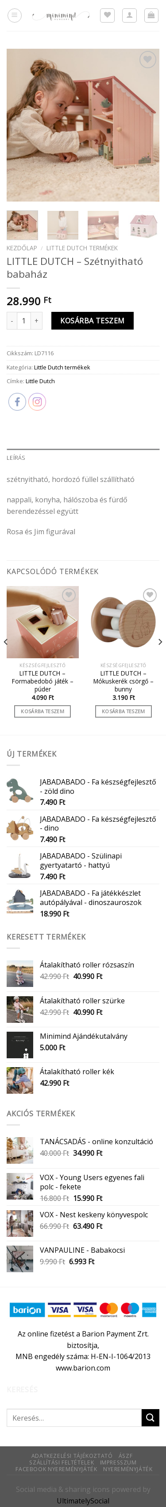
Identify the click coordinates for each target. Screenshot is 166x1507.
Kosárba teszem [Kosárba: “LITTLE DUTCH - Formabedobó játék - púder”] (42, 711)
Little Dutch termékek (82, 248)
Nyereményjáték (128, 1469)
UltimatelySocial (83, 1501)
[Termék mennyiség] (24, 321)
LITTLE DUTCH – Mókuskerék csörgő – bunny (123, 681)
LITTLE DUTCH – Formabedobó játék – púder (42, 681)
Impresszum (118, 1462)
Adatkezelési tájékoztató (72, 1456)
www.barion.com (83, 1368)
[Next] (159, 659)
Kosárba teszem (92, 321)
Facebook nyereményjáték (56, 1469)
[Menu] (15, 15)
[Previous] (6, 659)
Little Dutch (40, 381)
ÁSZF (125, 1456)
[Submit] (150, 1417)
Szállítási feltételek (61, 1462)
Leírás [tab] (16, 458)
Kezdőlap (22, 248)
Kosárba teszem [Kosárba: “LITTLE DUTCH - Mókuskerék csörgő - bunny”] (123, 711)
